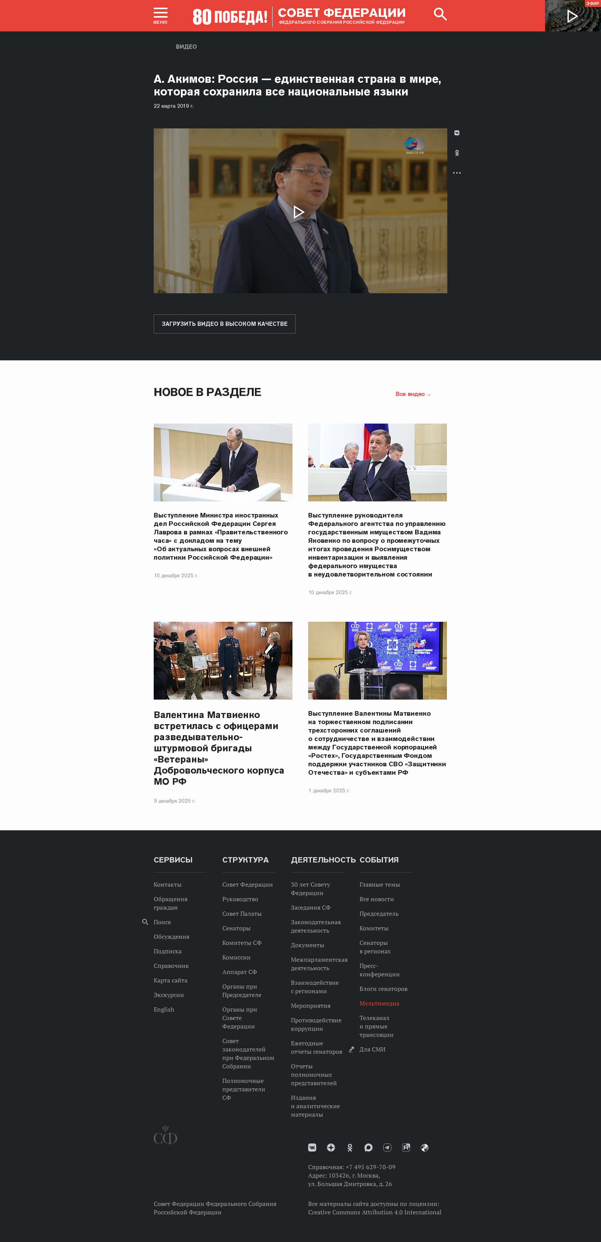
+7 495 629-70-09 (371, 1167)
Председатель (379, 913)
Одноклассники (457, 153)
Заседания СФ (311, 907)
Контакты (168, 884)
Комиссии (236, 957)
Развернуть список (457, 173)
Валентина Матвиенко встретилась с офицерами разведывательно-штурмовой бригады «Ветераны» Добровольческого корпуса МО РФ (219, 748)
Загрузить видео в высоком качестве (224, 323)
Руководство (240, 899)
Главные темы (380, 884)
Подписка (168, 951)
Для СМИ (373, 1049)
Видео (186, 46)
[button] (160, 15)
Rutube (406, 1147)
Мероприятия (310, 1005)
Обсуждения (171, 936)
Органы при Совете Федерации (239, 1017)
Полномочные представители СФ (243, 1089)
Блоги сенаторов (383, 988)
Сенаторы (236, 928)
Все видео (410, 393)
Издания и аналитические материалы (315, 1106)
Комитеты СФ (242, 942)
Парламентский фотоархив (425, 1148)
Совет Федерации (247, 884)
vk (312, 1147)
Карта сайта (170, 980)
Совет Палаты (242, 913)
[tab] (456, 159)
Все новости (377, 899)
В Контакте (457, 132)
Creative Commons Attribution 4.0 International (375, 1212)
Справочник (171, 965)
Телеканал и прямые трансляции (377, 1026)
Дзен (331, 1147)
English (164, 1009)
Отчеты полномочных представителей (314, 1074)
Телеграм (387, 1147)
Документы (307, 945)
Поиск (162, 922)
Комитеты (374, 928)
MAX (369, 1147)
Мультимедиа (379, 1003)
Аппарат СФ (239, 972)
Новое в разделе (207, 392)
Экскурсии (169, 995)
